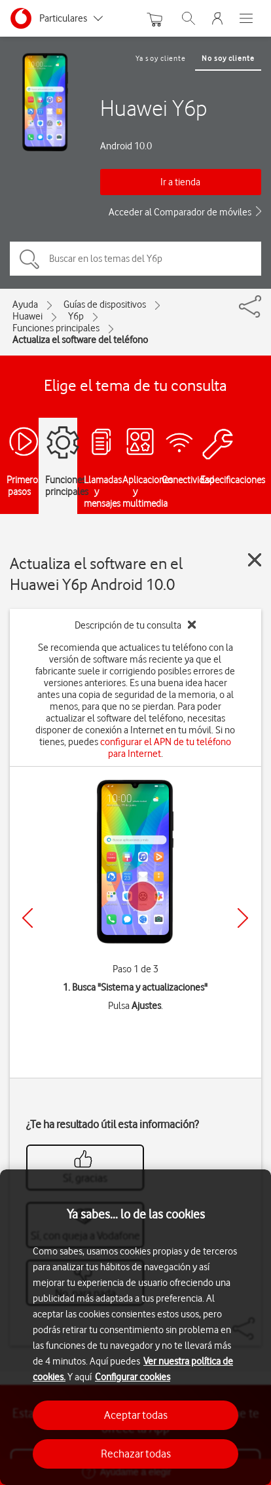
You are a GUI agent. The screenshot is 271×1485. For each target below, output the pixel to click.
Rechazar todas (136, 1453)
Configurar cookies (132, 1377)
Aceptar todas (136, 1414)
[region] (135, 1327)
